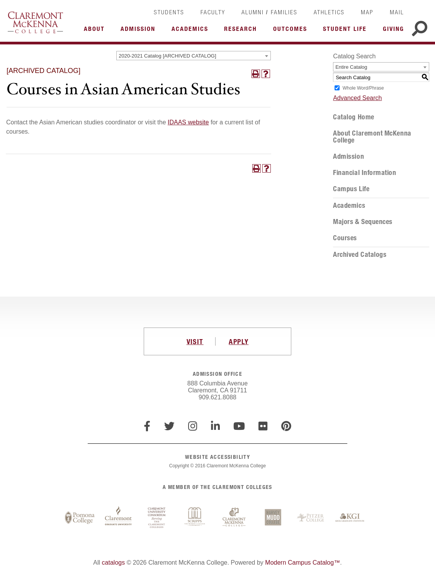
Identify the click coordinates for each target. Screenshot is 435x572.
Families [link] (284, 12)
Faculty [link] (213, 12)
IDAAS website (188, 122)
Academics (349, 205)
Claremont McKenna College (35, 22)
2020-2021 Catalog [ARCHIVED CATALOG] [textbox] (167, 56)
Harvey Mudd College (272, 518)
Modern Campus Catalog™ (302, 562)
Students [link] (169, 12)
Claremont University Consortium (156, 518)
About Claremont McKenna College (372, 136)
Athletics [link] (329, 12)
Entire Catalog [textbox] (351, 67)
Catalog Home (353, 117)
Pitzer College (311, 518)
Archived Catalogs (359, 254)
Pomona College (79, 518)
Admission (348, 156)
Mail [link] (397, 12)
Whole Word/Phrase (363, 88)
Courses (345, 238)
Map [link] (367, 12)
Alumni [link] (252, 12)
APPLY (238, 341)
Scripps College (195, 518)
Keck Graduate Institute (350, 518)
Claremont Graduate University (118, 518)
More (96, 30)
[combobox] (193, 55)
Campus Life (351, 189)
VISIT (195, 341)
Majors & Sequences (363, 222)
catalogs (113, 562)
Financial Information (364, 173)
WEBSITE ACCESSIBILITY (217, 456)
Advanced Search (357, 98)
